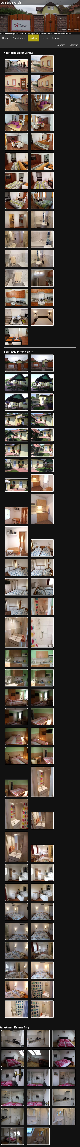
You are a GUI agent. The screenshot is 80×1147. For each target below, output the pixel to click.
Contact (56, 38)
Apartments (19, 38)
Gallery (33, 38)
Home (5, 38)
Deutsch (61, 44)
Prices (45, 38)
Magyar (74, 44)
